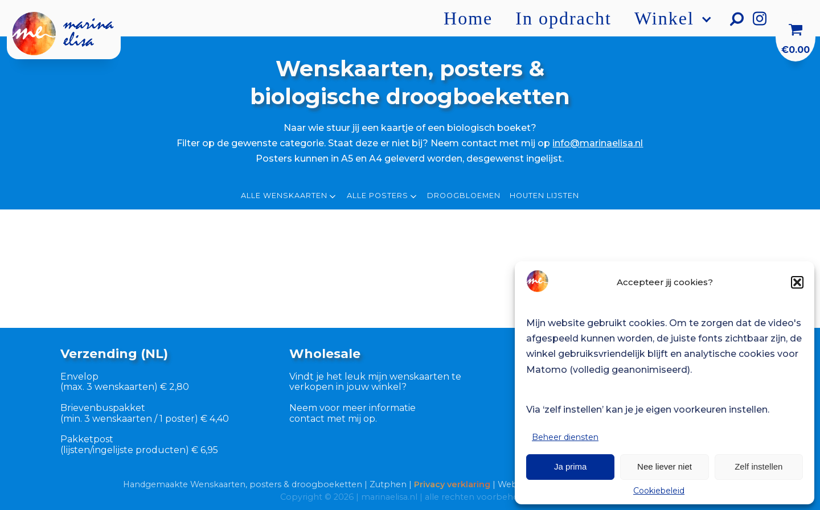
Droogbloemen (464, 196)
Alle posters (383, 196)
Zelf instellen (758, 466)
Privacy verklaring (452, 484)
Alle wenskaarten (289, 196)
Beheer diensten (565, 437)
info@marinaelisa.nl (597, 143)
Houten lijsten (544, 196)
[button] (797, 282)
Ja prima (570, 466)
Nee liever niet (664, 466)
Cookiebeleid (658, 491)
